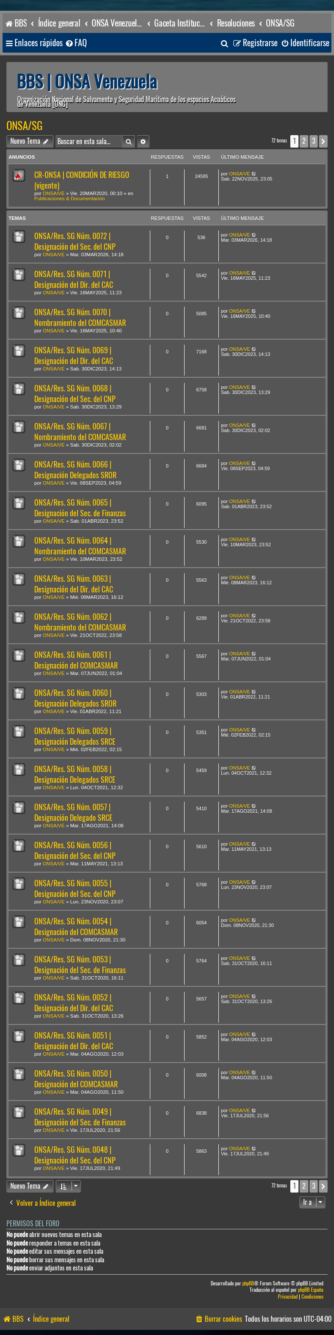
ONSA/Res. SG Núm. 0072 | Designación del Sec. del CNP (75, 241)
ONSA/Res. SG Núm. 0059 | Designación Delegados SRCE (74, 736)
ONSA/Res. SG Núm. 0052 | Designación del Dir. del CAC (73, 1002)
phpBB (248, 1283)
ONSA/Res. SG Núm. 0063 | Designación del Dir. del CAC (73, 584)
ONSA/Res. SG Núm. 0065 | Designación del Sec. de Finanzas (80, 507)
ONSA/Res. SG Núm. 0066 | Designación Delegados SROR (75, 469)
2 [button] (304, 140)
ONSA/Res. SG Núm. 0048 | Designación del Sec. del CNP (75, 1155)
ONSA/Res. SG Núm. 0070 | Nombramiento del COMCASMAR (80, 317)
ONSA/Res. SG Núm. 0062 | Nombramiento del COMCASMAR (80, 622)
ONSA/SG (24, 125)
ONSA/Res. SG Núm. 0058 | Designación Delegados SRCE (74, 774)
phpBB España (310, 1290)
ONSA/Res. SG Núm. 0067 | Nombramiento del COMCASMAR (80, 431)
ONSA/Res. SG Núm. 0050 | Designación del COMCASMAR (76, 1078)
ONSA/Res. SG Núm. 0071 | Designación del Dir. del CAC (73, 279)
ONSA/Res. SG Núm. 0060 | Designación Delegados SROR (75, 698)
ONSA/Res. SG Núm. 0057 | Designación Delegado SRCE (73, 812)
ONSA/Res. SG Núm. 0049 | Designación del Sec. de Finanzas (80, 1117)
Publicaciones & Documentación (69, 198)
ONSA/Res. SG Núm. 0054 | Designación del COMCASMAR (76, 926)
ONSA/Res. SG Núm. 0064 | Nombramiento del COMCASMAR (80, 545)
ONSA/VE (54, 193)
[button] (323, 141)
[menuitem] (76, 43)
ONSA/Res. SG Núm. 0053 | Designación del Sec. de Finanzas (80, 964)
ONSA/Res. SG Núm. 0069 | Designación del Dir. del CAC (73, 355)
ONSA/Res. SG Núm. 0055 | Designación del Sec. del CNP (75, 888)
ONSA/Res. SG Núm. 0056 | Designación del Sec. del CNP (75, 850)
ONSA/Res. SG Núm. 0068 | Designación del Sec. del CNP (75, 393)
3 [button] (313, 140)
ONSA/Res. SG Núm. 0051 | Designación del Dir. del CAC (73, 1040)
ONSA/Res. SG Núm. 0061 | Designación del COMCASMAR (76, 660)
